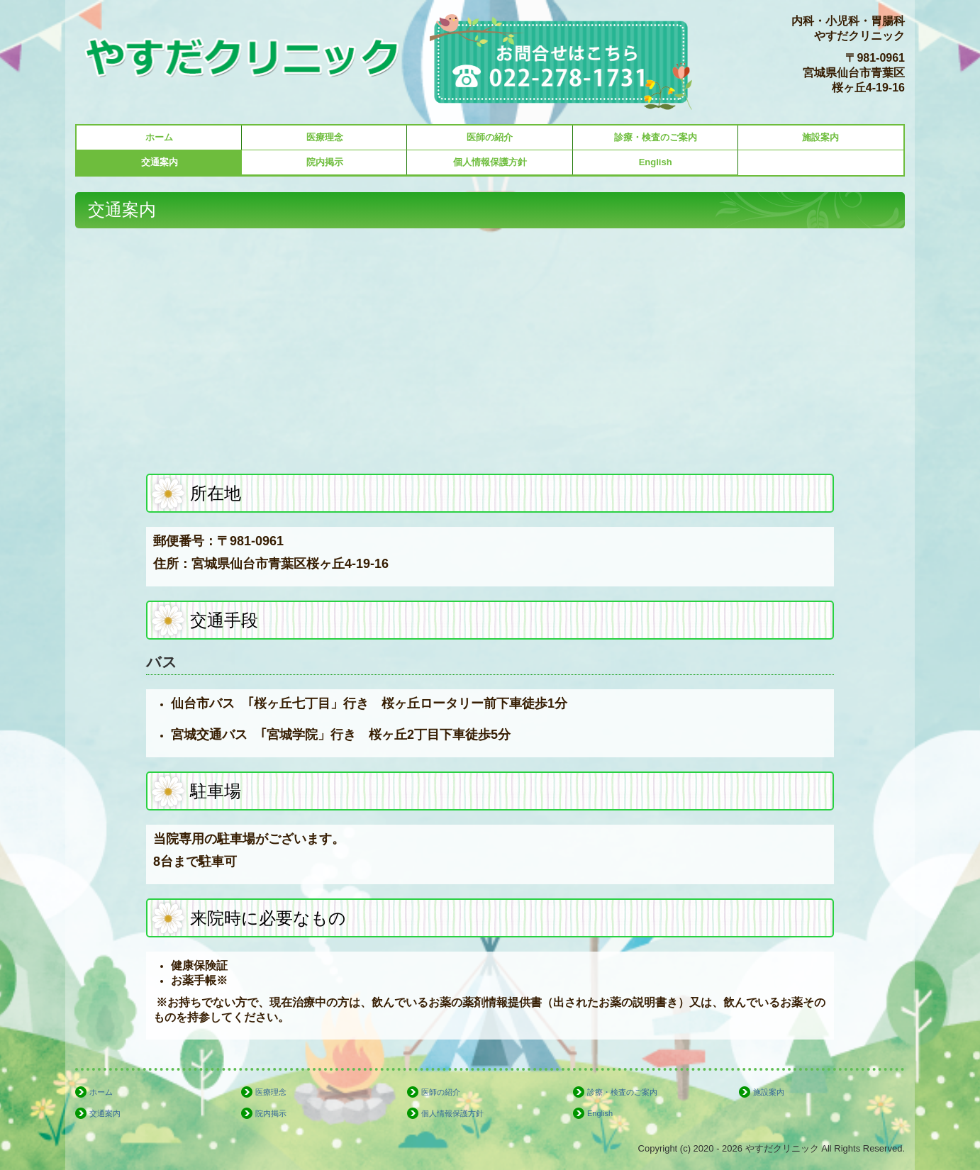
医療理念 (324, 137)
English (655, 162)
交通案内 (159, 162)
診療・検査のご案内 (655, 137)
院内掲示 (324, 162)
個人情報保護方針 (490, 162)
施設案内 (820, 137)
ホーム (159, 137)
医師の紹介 (490, 137)
